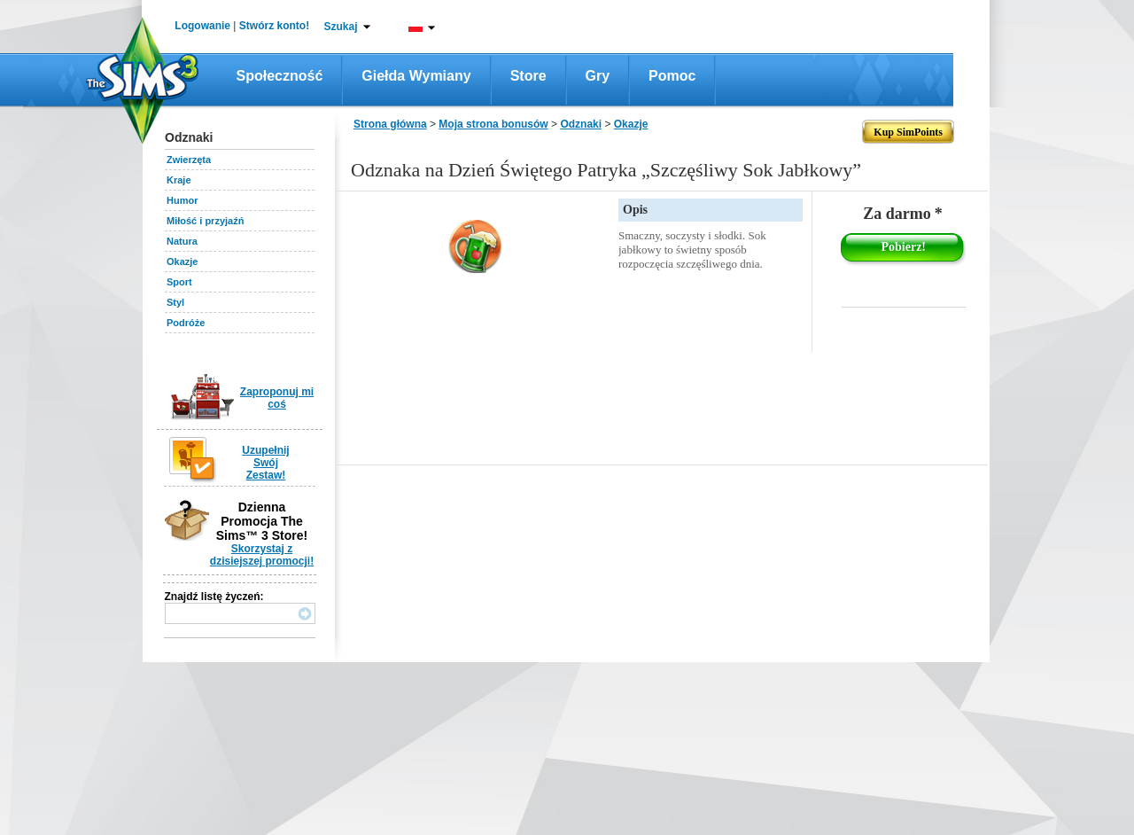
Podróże (186, 322)
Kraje (179, 180)
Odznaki (581, 124)
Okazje (182, 261)
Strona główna (390, 124)
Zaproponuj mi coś (277, 398)
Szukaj (340, 26)
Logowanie (202, 26)
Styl (175, 302)
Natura (182, 241)
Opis (635, 209)
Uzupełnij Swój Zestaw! (265, 462)
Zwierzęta (189, 159)
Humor (182, 200)
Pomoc (672, 75)
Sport (179, 282)
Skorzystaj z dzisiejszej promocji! (262, 554)
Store (528, 75)
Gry (598, 75)
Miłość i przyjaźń (205, 220)
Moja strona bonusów (493, 124)
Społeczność (280, 75)
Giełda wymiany (415, 75)
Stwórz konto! (274, 26)
